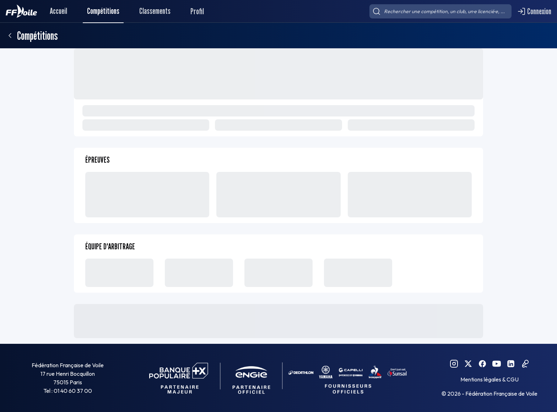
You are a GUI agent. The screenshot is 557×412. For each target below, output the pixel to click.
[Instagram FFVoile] (454, 363)
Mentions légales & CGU (489, 379)
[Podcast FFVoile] (525, 363)
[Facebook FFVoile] (482, 363)
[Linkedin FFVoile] (511, 363)
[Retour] (10, 35)
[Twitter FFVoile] (468, 363)
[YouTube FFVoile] (496, 363)
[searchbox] (440, 11)
